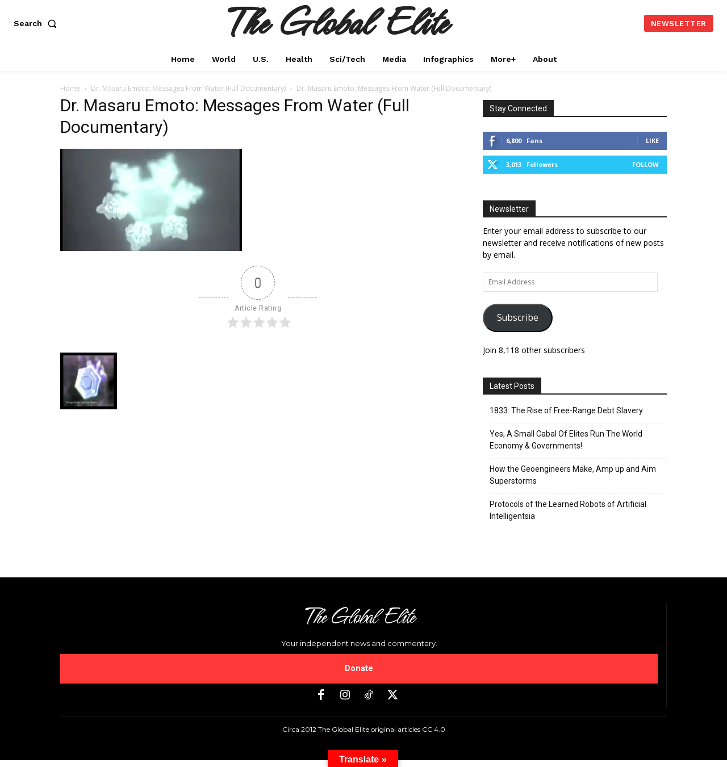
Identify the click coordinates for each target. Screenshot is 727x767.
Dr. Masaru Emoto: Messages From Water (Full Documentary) (188, 88)
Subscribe (517, 317)
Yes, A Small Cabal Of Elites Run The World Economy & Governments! (566, 439)
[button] (37, 23)
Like (652, 140)
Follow (645, 164)
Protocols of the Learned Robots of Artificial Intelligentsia (568, 510)
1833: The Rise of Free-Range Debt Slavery (566, 410)
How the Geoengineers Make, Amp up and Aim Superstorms (573, 474)
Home (70, 88)
